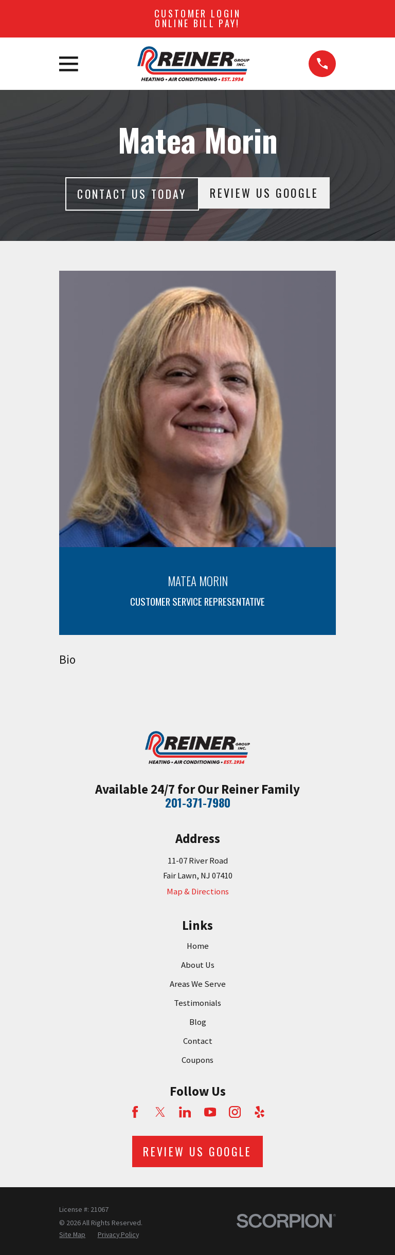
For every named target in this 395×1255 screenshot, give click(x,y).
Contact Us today (131, 193)
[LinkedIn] (185, 1112)
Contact (197, 1041)
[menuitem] (72, 1235)
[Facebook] (135, 1112)
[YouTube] (210, 1112)
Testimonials (197, 1003)
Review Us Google (264, 192)
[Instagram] (235, 1112)
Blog (197, 1022)
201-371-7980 (197, 802)
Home (198, 946)
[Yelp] (259, 1112)
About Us (197, 965)
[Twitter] (160, 1112)
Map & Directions (198, 891)
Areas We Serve (198, 984)
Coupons (197, 1060)
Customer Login (197, 18)
